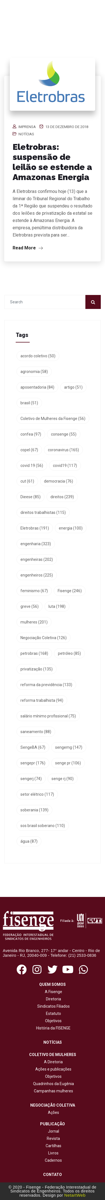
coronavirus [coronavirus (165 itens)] (63, 450)
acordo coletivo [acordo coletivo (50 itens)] (37, 356)
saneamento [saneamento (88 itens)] (35, 731)
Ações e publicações (52, 1069)
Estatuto (52, 1013)
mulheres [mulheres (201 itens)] (34, 622)
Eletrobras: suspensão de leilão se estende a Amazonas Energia (52, 162)
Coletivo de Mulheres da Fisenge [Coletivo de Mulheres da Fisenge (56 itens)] (52, 418)
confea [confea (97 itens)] (30, 434)
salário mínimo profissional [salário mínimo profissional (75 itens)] (48, 716)
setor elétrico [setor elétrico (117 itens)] (37, 794)
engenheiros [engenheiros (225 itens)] (36, 575)
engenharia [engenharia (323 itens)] (35, 544)
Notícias (26, 134)
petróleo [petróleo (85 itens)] (69, 653)
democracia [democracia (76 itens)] (58, 481)
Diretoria (52, 999)
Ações (52, 1112)
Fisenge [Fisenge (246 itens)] (70, 591)
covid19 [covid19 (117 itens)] (65, 465)
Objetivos (52, 1021)
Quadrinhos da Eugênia (52, 1083)
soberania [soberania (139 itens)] (34, 810)
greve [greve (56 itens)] (29, 606)
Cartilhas (53, 1146)
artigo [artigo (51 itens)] (73, 387)
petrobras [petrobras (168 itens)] (34, 653)
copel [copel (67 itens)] (29, 450)
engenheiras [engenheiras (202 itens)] (36, 559)
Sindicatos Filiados (53, 1006)
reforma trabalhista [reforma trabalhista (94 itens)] (41, 700)
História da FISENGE (52, 1028)
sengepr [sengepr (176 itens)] (32, 763)
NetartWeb (75, 1195)
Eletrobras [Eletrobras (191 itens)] (34, 528)
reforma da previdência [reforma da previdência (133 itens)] (46, 684)
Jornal (53, 1131)
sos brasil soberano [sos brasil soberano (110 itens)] (42, 825)
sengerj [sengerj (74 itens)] (31, 778)
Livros (53, 1153)
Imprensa (27, 127)
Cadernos (53, 1160)
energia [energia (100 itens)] (71, 528)
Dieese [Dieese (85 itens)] (30, 497)
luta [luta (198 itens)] (57, 606)
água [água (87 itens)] (29, 841)
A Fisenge (52, 991)
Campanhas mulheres (52, 1091)
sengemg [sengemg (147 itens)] (68, 747)
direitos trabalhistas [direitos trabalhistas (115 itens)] (43, 512)
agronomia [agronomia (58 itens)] (34, 371)
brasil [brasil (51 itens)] (29, 403)
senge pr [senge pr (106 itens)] (68, 763)
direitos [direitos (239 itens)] (62, 497)
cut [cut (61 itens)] (27, 481)
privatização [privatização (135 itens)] (36, 669)
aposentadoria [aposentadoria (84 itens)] (37, 387)
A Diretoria (52, 1062)
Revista (53, 1138)
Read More (28, 248)
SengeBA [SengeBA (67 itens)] (32, 747)
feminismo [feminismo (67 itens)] (34, 591)
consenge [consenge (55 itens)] (63, 434)
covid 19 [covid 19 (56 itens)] (31, 465)
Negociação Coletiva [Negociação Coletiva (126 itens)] (43, 638)
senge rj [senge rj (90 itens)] (63, 778)
